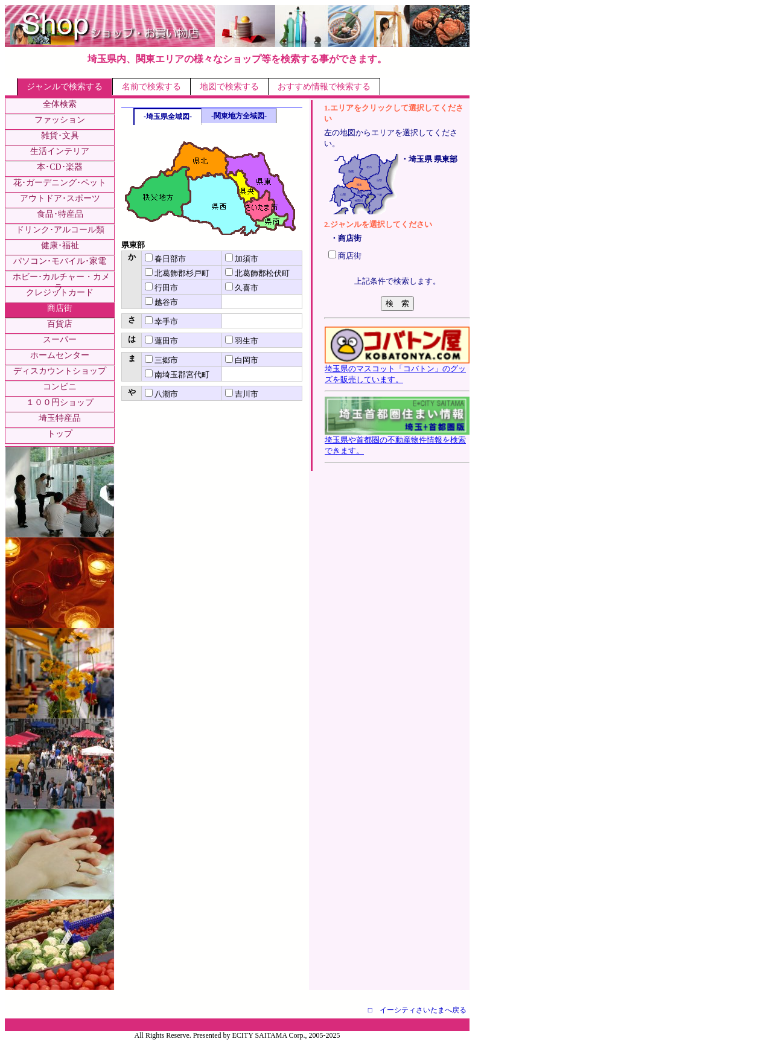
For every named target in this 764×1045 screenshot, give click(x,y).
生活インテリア (59, 151)
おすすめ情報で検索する (324, 86)
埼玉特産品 (60, 418)
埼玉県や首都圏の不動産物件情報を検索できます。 (397, 441)
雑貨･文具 (60, 135)
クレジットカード (60, 292)
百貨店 (59, 323)
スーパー (60, 339)
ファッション (59, 119)
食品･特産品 (60, 214)
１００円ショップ (60, 402)
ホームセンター (59, 355)
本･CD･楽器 (59, 166)
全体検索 (60, 104)
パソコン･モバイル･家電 (59, 261)
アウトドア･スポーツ (60, 198)
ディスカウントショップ (59, 370)
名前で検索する (151, 86)
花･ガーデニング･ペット (59, 182)
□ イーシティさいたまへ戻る (417, 1010)
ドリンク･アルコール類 (60, 229)
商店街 (59, 308)
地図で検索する (229, 86)
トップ (59, 433)
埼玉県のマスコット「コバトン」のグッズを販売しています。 (397, 370)
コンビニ (60, 386)
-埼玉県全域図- (168, 116)
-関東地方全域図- (239, 116)
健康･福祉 (60, 245)
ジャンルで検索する (65, 86)
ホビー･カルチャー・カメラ (61, 282)
